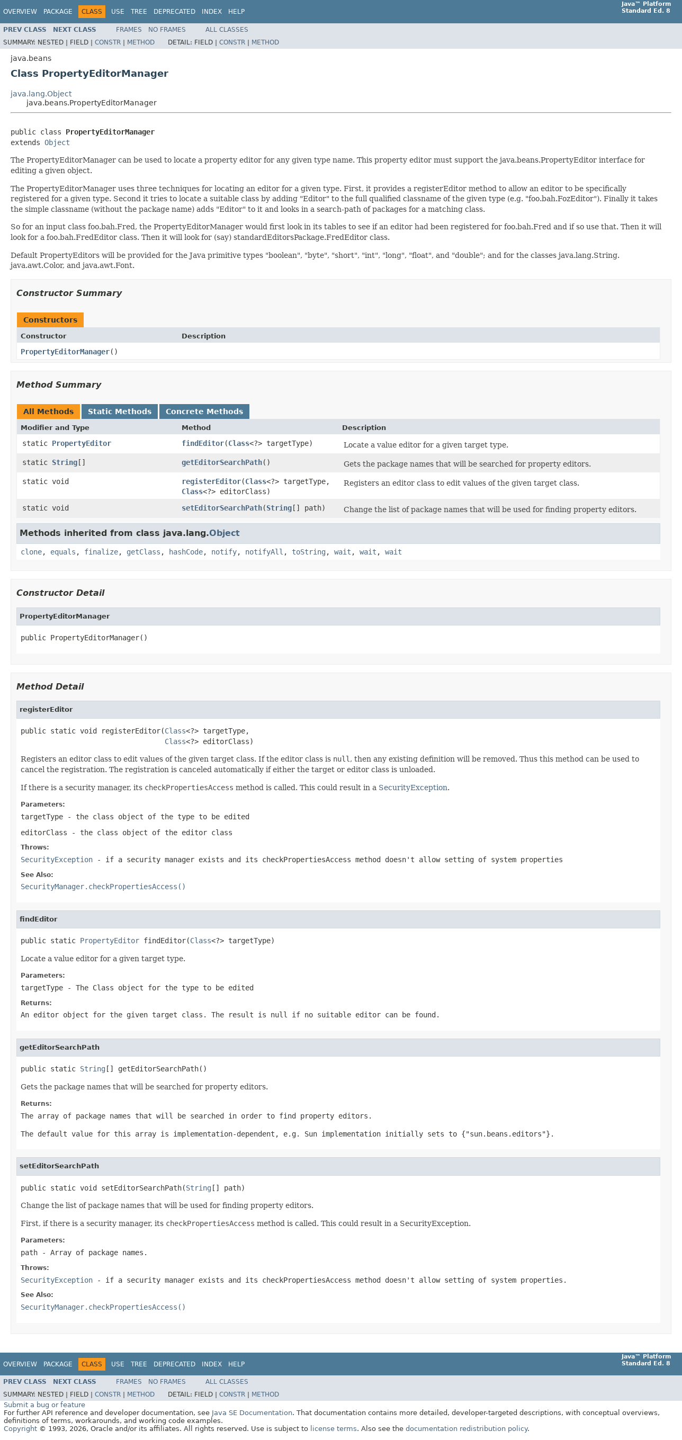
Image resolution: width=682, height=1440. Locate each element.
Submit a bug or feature (44, 1405)
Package (58, 11)
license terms (333, 1429)
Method (141, 42)
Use (117, 11)
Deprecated (174, 11)
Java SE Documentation (252, 1413)
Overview (20, 11)
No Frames (167, 29)
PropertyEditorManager (65, 351)
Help (236, 11)
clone (31, 552)
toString (309, 552)
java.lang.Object (41, 94)
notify (224, 552)
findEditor (203, 443)
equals (63, 552)
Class (238, 443)
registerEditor (211, 481)
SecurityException (413, 787)
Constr (108, 42)
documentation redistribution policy (466, 1429)
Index (212, 11)
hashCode (186, 552)
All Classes (226, 29)
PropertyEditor (81, 443)
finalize (101, 552)
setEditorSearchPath (222, 508)
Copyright (20, 1429)
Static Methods (119, 411)
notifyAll (264, 552)
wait (342, 552)
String (64, 462)
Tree (139, 11)
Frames (129, 29)
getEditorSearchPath (222, 462)
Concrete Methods (204, 411)
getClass (143, 552)
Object (57, 142)
